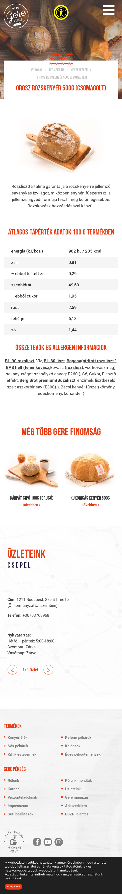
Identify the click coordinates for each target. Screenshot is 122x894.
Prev (12, 670)
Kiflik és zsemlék (22, 754)
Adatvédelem (76, 805)
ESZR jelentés (77, 813)
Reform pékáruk (78, 737)
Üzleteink (73, 788)
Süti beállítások (20, 813)
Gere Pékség (16, 16)
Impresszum (18, 805)
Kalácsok (72, 745)
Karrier (13, 788)
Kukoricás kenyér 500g (90, 498)
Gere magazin (76, 797)
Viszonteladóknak (22, 797)
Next (48, 670)
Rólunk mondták (78, 780)
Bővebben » (32, 504)
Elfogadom (13, 886)
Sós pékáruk (18, 745)
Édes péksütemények (82, 754)
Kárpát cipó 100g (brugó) (31, 498)
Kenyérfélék (17, 737)
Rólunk (13, 780)
